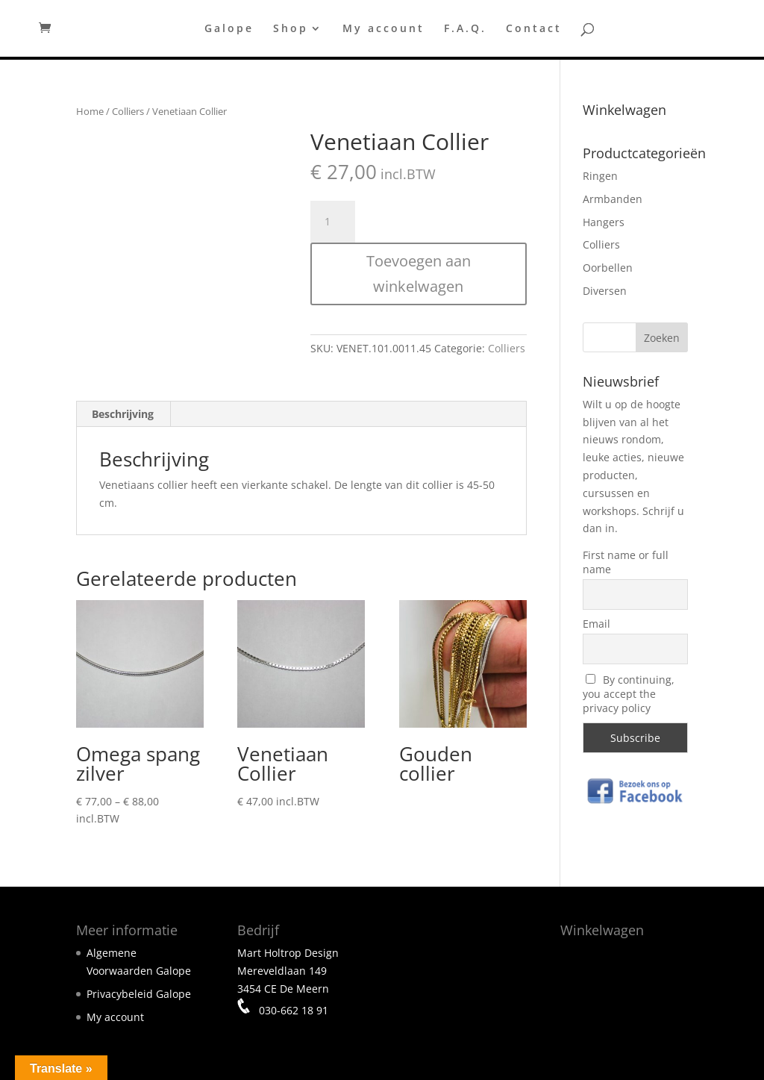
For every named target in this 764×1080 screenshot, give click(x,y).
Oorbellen (608, 267)
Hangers (603, 222)
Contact (534, 29)
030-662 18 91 (292, 1009)
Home (90, 111)
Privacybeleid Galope (139, 994)
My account (383, 29)
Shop (290, 29)
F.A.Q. (465, 29)
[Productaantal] (332, 222)
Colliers (128, 111)
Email (596, 624)
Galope (229, 29)
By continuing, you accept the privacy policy (629, 693)
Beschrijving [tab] (123, 414)
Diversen (605, 291)
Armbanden (612, 199)
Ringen (600, 176)
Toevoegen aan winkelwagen (418, 273)
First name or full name (625, 562)
